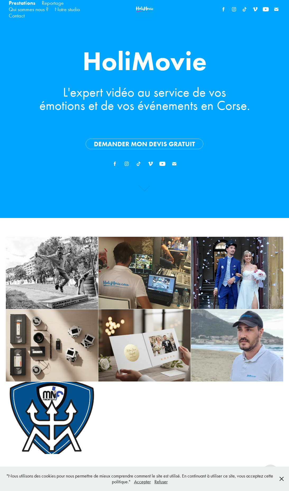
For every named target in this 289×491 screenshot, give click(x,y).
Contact (17, 15)
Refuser (161, 482)
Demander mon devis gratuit (144, 144)
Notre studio (67, 9)
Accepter (142, 482)
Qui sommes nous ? (28, 9)
